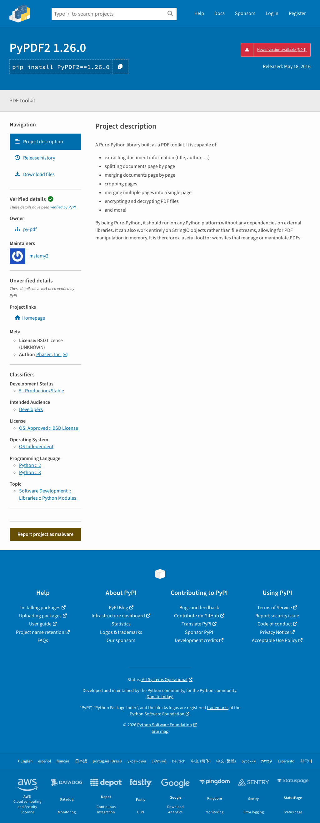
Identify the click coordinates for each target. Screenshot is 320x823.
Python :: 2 (30, 465)
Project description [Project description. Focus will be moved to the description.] (38, 141)
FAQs (43, 640)
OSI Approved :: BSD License (48, 428)
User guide (40, 623)
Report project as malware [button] (45, 534)
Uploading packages (40, 615)
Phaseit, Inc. (49, 354)
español (44, 761)
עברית (266, 761)
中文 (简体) (201, 761)
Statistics (121, 623)
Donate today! (160, 696)
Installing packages (40, 607)
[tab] (45, 142)
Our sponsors (121, 640)
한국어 (306, 761)
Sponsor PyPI (199, 632)
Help (199, 13)
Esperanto (286, 761)
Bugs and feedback (199, 607)
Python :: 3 (30, 472)
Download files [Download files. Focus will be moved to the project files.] (34, 174)
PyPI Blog (118, 607)
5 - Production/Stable (41, 390)
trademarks (217, 707)
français (63, 761)
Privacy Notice (274, 632)
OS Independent (36, 446)
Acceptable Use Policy (274, 640)
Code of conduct (275, 623)
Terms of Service (274, 607)
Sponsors (245, 13)
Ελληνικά (159, 761)
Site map (160, 731)
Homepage (29, 318)
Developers (31, 409)
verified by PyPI (63, 207)
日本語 (81, 761)
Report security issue (277, 615)
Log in (272, 13)
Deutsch (178, 761)
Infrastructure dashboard (118, 615)
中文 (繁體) (226, 761)
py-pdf (25, 229)
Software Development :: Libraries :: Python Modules (47, 494)
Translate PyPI (196, 623)
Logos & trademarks (121, 632)
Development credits (196, 640)
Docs (219, 13)
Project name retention (40, 632)
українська (137, 761)
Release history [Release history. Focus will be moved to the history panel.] (34, 157)
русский (249, 761)
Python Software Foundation (157, 714)
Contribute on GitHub (196, 615)
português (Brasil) (107, 761)
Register (297, 13)
